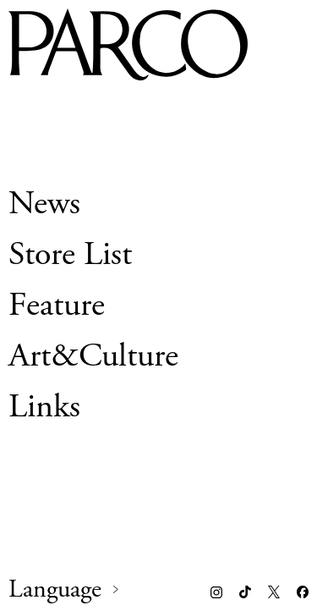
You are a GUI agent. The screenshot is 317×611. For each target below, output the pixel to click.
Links (44, 406)
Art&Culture (93, 355)
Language (54, 590)
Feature (56, 305)
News (44, 203)
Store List (70, 254)
